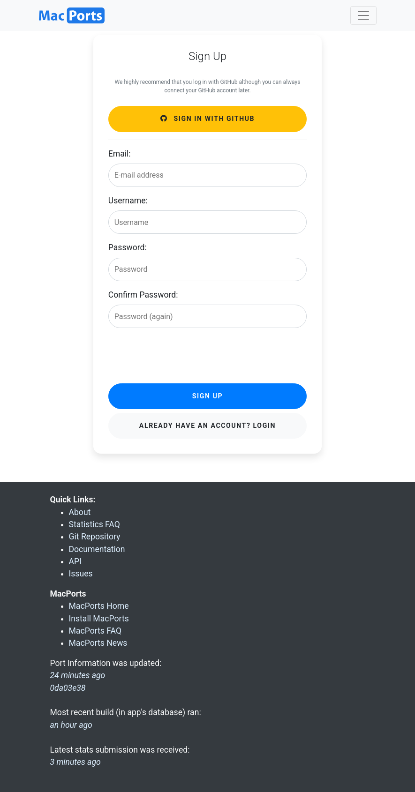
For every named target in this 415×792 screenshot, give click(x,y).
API (75, 561)
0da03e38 (68, 688)
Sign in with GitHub (207, 118)
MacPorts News (98, 643)
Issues (81, 573)
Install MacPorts (99, 618)
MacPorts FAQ (95, 630)
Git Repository (95, 536)
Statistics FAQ (94, 524)
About (80, 512)
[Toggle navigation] (363, 15)
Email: (119, 153)
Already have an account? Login (207, 425)
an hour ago (71, 725)
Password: (127, 247)
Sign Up (207, 396)
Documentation (97, 549)
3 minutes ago (75, 762)
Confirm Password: (143, 294)
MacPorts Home (99, 606)
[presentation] (179, 354)
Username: (128, 200)
